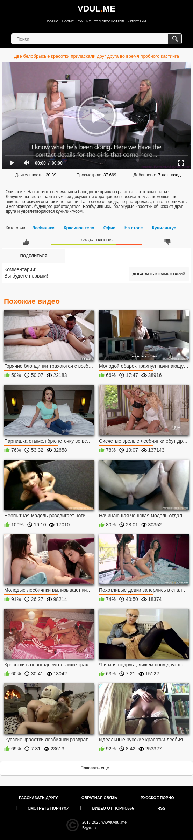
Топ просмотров (109, 21)
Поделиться (33, 256)
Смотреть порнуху (48, 808)
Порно (53, 21)
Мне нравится (25, 241)
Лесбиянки (43, 227)
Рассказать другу (38, 798)
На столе (133, 227)
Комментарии (19, 269)
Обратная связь (99, 798)
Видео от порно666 (113, 808)
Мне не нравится (167, 241)
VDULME (96, 8)
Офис (109, 227)
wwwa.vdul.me (114, 822)
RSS (161, 808)
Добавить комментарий (159, 274)
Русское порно (157, 798)
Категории (137, 21)
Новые (68, 21)
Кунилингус (164, 227)
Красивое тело (79, 227)
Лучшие (84, 21)
